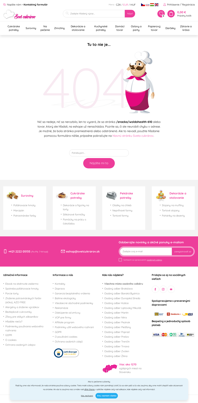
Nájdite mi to (99, 163)
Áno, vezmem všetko (106, 395)
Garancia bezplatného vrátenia (72, 293)
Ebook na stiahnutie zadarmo (21, 283)
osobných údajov (154, 260)
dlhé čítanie (89, 389)
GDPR (8, 335)
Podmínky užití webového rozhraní (74, 327)
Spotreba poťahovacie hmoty (22, 288)
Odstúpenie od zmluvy (67, 312)
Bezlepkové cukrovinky (18, 311)
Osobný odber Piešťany (117, 327)
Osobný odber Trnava (116, 346)
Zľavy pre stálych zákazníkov (21, 316)
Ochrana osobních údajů (69, 341)
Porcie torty (12, 293)
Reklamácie (61, 308)
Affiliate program (64, 322)
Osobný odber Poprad (116, 332)
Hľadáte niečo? (13, 321)
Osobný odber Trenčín (117, 341)
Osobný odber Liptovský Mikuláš (122, 308)
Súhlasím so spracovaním (143, 260)
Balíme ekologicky (65, 298)
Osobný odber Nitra (115, 317)
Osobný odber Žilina (115, 356)
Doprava (60, 288)
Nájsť (130, 13)
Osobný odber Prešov (116, 336)
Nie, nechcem (87, 395)
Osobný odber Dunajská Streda (122, 298)
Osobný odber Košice (116, 303)
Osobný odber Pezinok (117, 322)
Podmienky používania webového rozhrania (24, 328)
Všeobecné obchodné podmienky (74, 303)
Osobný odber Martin (116, 312)
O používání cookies (66, 336)
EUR (125, 4)
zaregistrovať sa (182, 251)
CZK (118, 4)
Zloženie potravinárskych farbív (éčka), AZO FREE (23, 300)
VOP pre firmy (63, 317)
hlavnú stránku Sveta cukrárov (133, 135)
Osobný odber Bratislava (118, 288)
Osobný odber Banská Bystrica (121, 293)
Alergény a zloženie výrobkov (22, 307)
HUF (133, 4)
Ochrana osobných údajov (20, 344)
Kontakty (60, 283)
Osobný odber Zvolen (116, 351)
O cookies (10, 339)
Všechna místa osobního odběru (123, 283)
